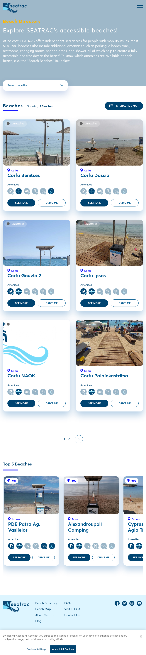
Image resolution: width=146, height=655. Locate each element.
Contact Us (71, 615)
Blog (38, 621)
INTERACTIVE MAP (123, 105)
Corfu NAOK (21, 376)
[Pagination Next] (79, 439)
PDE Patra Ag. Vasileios (24, 527)
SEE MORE (21, 202)
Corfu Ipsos (93, 276)
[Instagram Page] (132, 605)
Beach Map (43, 609)
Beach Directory (46, 603)
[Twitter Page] (124, 605)
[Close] (141, 638)
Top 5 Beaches (17, 464)
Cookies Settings (36, 650)
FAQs (67, 603)
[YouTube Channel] (139, 605)
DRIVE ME (52, 202)
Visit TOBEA (72, 609)
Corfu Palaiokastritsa (104, 376)
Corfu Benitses (23, 175)
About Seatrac (45, 615)
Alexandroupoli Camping (85, 527)
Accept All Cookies (63, 650)
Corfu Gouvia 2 (24, 276)
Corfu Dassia (94, 175)
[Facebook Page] (117, 605)
